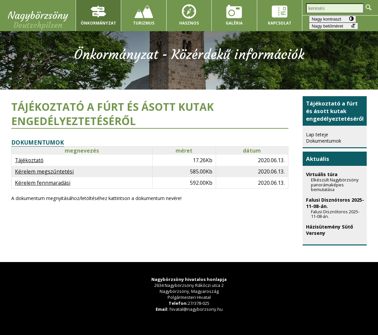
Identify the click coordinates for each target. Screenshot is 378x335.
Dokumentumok (323, 141)
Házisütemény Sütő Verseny (336, 232)
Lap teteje (317, 134)
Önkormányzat (98, 23)
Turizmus (143, 23)
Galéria (234, 23)
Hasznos (189, 23)
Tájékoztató (29, 160)
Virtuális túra (336, 183)
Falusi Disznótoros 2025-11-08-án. (336, 210)
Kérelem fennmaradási (42, 182)
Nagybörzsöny (38, 15)
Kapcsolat (279, 23)
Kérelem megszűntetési (44, 171)
